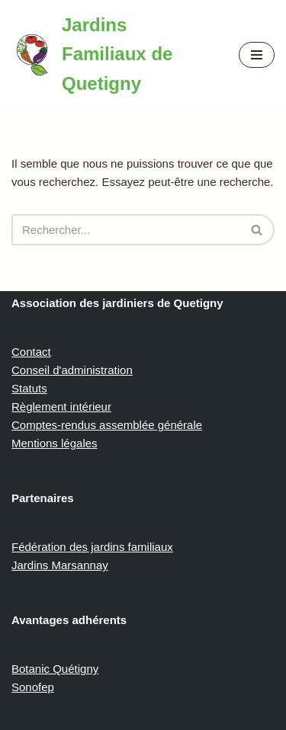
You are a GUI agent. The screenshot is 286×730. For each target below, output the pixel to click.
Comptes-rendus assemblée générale (106, 424)
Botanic (32, 668)
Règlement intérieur (61, 406)
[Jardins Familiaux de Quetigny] (113, 54)
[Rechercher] (125, 229)
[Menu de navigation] (257, 55)
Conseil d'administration (72, 369)
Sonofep (32, 686)
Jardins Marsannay (59, 565)
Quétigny (75, 668)
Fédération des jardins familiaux (92, 546)
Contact (31, 351)
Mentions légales (54, 443)
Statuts (29, 388)
